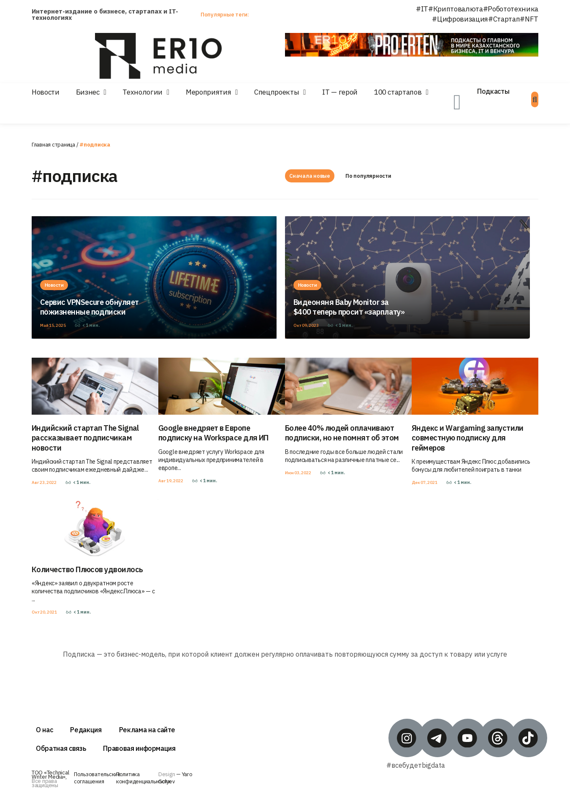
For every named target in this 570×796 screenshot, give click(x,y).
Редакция (85, 729)
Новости (46, 92)
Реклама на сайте (147, 729)
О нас (44, 729)
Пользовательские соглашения (97, 778)
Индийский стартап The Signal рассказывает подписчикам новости (85, 438)
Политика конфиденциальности (143, 778)
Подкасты (493, 91)
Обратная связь (61, 748)
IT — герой (340, 92)
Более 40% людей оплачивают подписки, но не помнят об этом (342, 433)
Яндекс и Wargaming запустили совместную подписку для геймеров (468, 438)
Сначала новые (309, 176)
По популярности (370, 176)
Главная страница (53, 144)
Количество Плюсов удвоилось (87, 569)
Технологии (142, 92)
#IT (422, 9)
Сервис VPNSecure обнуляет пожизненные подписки (89, 307)
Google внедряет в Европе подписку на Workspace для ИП (213, 433)
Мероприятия (208, 92)
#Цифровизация (460, 19)
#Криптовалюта (455, 9)
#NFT (529, 19)
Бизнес (88, 92)
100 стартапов (398, 92)
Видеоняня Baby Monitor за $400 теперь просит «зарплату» (348, 307)
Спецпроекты (276, 92)
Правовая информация (139, 748)
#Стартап (504, 19)
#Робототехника (510, 9)
